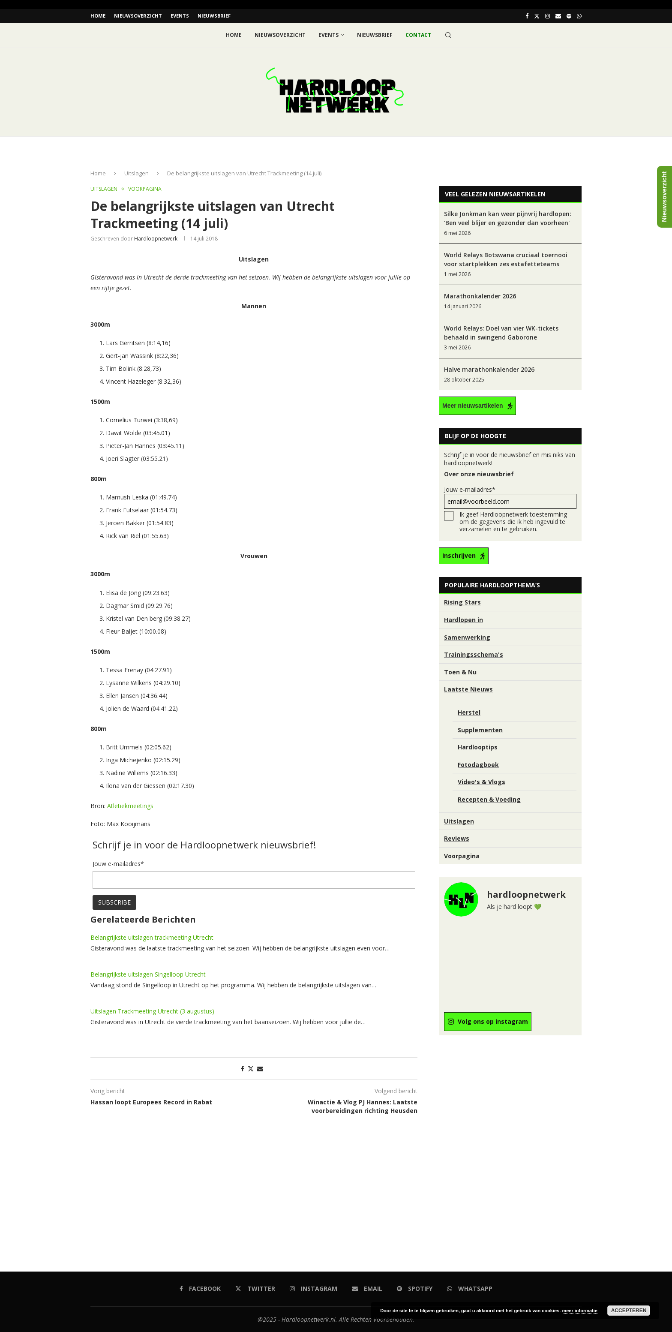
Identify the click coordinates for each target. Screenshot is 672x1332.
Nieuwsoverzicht (138, 15)
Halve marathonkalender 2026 (489, 369)
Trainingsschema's (473, 654)
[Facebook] (526, 16)
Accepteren (629, 1311)
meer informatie (579, 1310)
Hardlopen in (463, 620)
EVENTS (180, 15)
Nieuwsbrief (214, 15)
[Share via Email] (260, 1068)
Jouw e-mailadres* (510, 497)
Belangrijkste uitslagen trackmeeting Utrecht (151, 937)
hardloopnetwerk (155, 238)
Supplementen (480, 729)
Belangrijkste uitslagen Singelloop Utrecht (148, 974)
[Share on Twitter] (251, 1068)
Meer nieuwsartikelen (472, 405)
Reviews (456, 838)
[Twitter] (537, 16)
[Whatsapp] (579, 16)
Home (97, 15)
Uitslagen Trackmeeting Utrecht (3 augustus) (152, 1011)
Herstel (469, 712)
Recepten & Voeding (489, 799)
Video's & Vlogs (481, 782)
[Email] (558, 16)
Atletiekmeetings (130, 805)
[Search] (448, 35)
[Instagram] (547, 16)
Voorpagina (462, 855)
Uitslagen (136, 173)
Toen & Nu (460, 672)
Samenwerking (467, 637)
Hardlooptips (478, 747)
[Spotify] (569, 16)
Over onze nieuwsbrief (479, 474)
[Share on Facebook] (242, 1068)
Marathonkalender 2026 (480, 296)
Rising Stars (462, 602)
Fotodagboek (478, 764)
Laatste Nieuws (468, 689)
